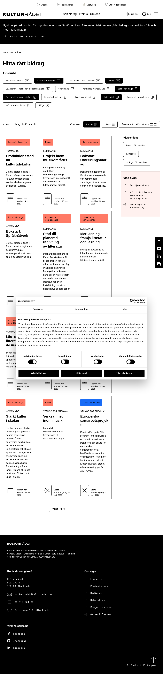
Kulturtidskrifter (18, 105)
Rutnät (91, 124)
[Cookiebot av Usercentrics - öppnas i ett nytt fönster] (132, 301)
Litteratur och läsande (84, 80)
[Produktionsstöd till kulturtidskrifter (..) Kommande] (20, 172)
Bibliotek (111, 97)
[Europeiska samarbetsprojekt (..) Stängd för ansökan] (94, 447)
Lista (110, 124)
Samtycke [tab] (38, 309)
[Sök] (146, 14)
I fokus (83, 14)
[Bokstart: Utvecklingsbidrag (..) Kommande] (94, 172)
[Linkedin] (159, 256)
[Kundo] (159, 264)
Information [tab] (81, 309)
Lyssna (42, 4)
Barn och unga (127, 88)
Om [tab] (125, 309)
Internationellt (17, 80)
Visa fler (58, 509)
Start (5, 52)
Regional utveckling (140, 97)
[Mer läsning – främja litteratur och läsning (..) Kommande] (94, 261)
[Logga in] (130, 14)
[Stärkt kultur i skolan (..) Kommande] (20, 447)
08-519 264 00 (24, 603)
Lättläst (89, 4)
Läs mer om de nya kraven (26, 36)
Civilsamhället (85, 97)
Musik (114, 80)
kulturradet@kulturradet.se (33, 595)
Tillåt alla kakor (124, 373)
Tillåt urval (81, 373)
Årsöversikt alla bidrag (139, 124)
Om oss (95, 14)
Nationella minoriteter (21, 97)
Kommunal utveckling (96, 88)
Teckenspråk (65, 4)
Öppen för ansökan (136, 145)
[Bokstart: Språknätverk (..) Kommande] (20, 261)
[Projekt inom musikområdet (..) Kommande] (57, 172)
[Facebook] (159, 240)
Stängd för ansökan (136, 162)
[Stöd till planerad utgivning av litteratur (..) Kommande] (57, 261)
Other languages (115, 4)
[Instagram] (159, 248)
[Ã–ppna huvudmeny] (156, 14)
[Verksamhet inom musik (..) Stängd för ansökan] (57, 447)
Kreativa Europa (48, 80)
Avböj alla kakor (39, 373)
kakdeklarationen (70, 341)
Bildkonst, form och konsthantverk (28, 88)
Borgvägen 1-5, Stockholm (32, 611)
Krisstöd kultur (55, 97)
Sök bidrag (70, 14)
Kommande (131, 153)
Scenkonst (66, 88)
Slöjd (44, 105)
